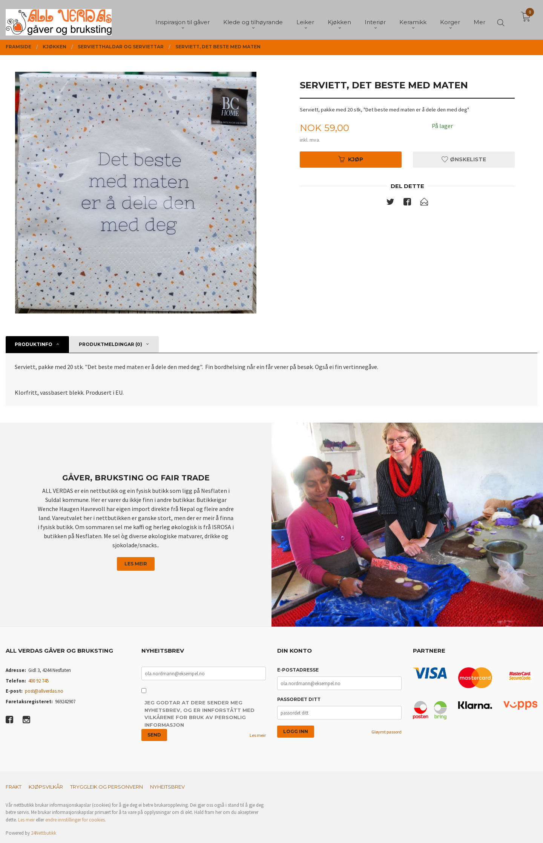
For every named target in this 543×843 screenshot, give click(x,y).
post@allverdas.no (44, 691)
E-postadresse (298, 670)
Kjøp (350, 159)
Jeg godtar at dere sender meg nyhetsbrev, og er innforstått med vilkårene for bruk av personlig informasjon (199, 713)
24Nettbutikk (43, 833)
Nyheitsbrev (167, 787)
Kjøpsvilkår (46, 787)
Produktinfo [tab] (33, 344)
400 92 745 (38, 681)
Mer (479, 19)
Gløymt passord (386, 732)
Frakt (13, 787)
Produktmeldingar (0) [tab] (110, 344)
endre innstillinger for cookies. (75, 820)
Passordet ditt (299, 699)
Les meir (135, 564)
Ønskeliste (464, 159)
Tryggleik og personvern (106, 787)
